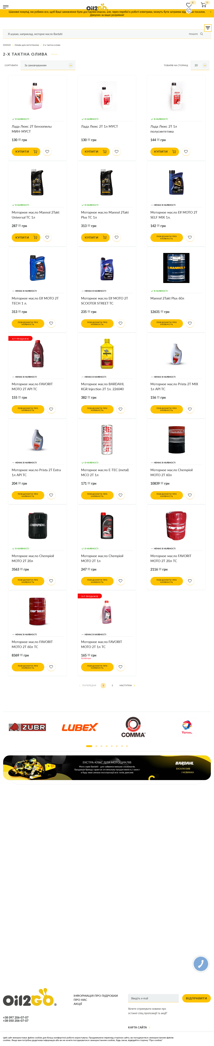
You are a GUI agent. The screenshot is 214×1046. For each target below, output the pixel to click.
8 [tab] (127, 746)
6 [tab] (117, 746)
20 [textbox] (196, 65)
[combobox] (48, 65)
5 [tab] (112, 746)
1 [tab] (89, 746)
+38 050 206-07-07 (15, 1020)
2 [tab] (96, 746)
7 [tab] (122, 746)
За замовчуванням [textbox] (35, 65)
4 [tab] (106, 746)
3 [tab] (101, 746)
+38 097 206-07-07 (15, 1017)
